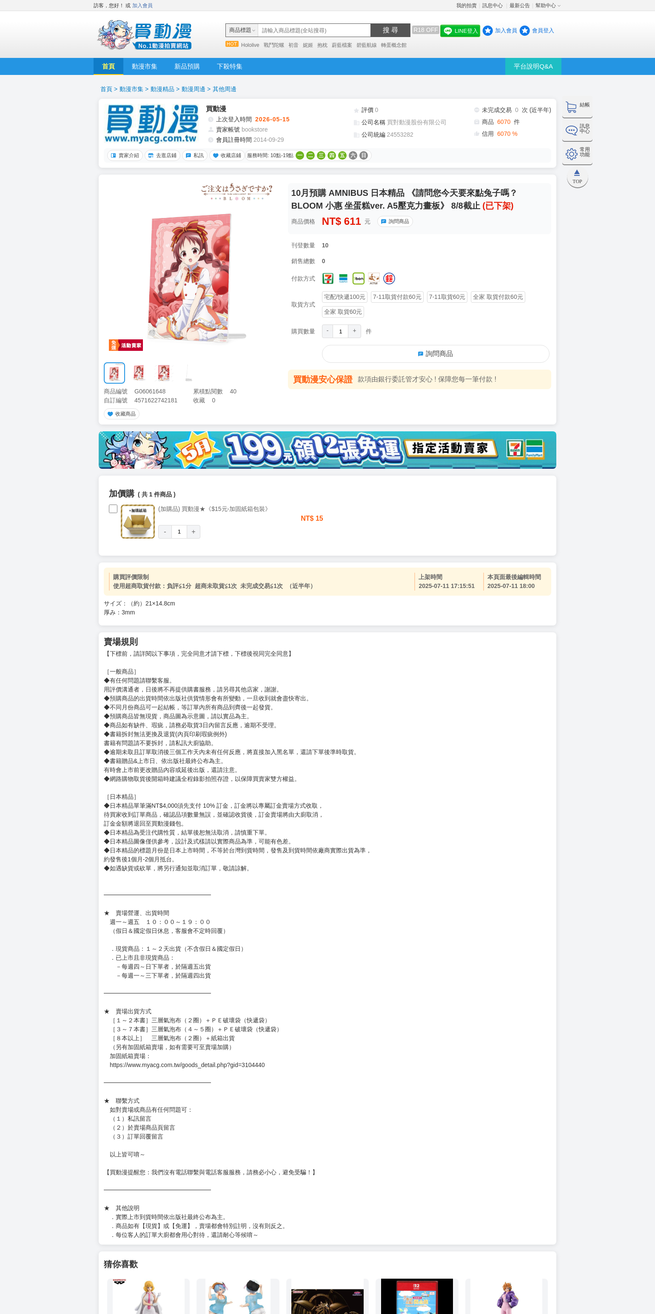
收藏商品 (120, 414)
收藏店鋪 (226, 155)
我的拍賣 (466, 6)
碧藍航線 (366, 45)
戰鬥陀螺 (274, 45)
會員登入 (543, 30)
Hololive (250, 45)
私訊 (193, 155)
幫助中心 (545, 6)
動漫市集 (144, 66)
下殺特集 (229, 66)
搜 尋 (390, 30)
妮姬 (308, 45)
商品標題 (240, 30)
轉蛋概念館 (394, 45)
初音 (293, 45)
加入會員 (142, 6)
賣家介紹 (123, 155)
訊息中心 (493, 6)
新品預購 (187, 66)
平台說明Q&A (533, 66)
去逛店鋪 (161, 155)
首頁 (108, 66)
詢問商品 (394, 221)
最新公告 (520, 6)
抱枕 (322, 45)
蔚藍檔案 (342, 45)
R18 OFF (425, 29)
